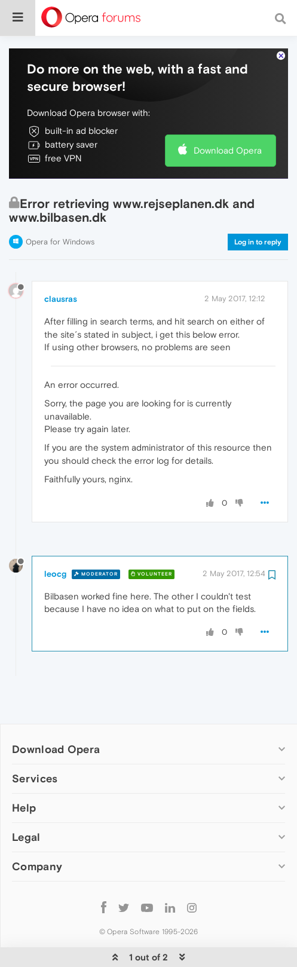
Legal (26, 800)
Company (37, 830)
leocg (55, 537)
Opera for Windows (60, 205)
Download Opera (228, 114)
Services (34, 742)
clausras (60, 262)
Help (24, 771)
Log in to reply (257, 205)
